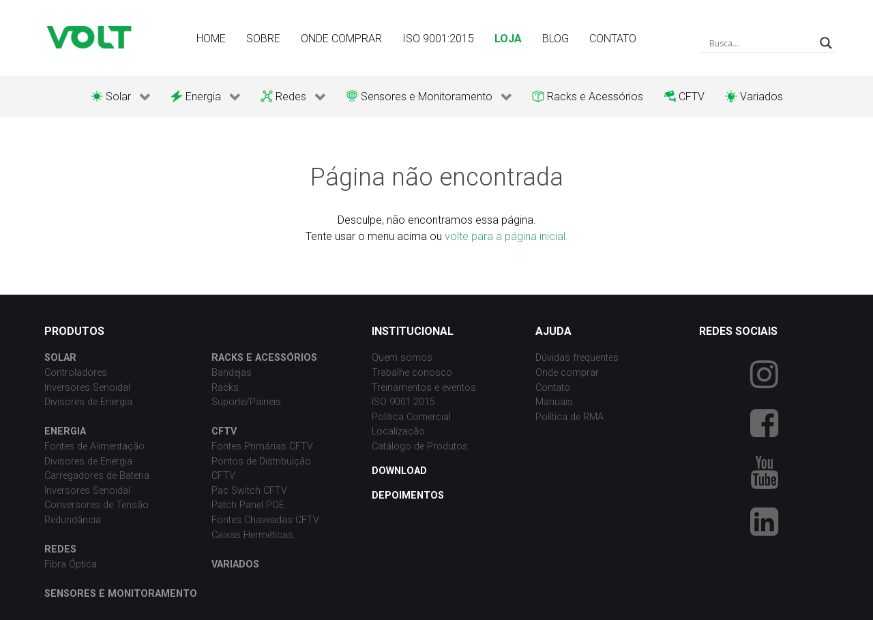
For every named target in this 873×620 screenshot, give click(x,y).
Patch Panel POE (247, 505)
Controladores (75, 373)
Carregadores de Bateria (96, 476)
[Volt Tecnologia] (88, 37)
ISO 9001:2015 (403, 402)
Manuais (554, 402)
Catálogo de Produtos (420, 446)
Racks (225, 388)
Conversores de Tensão (96, 505)
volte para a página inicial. (506, 236)
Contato (552, 388)
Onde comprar (567, 373)
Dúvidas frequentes (577, 358)
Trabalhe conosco (412, 373)
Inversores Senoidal (87, 388)
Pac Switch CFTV (249, 491)
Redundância (72, 520)
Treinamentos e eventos (424, 388)
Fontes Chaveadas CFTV (265, 520)
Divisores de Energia (88, 402)
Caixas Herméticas (252, 535)
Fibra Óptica (70, 564)
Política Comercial (411, 417)
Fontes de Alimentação (94, 446)
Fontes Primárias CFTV (262, 446)
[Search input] (761, 43)
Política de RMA (569, 417)
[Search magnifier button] (825, 43)
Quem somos (402, 358)
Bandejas (231, 373)
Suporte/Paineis (246, 402)
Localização (398, 431)
